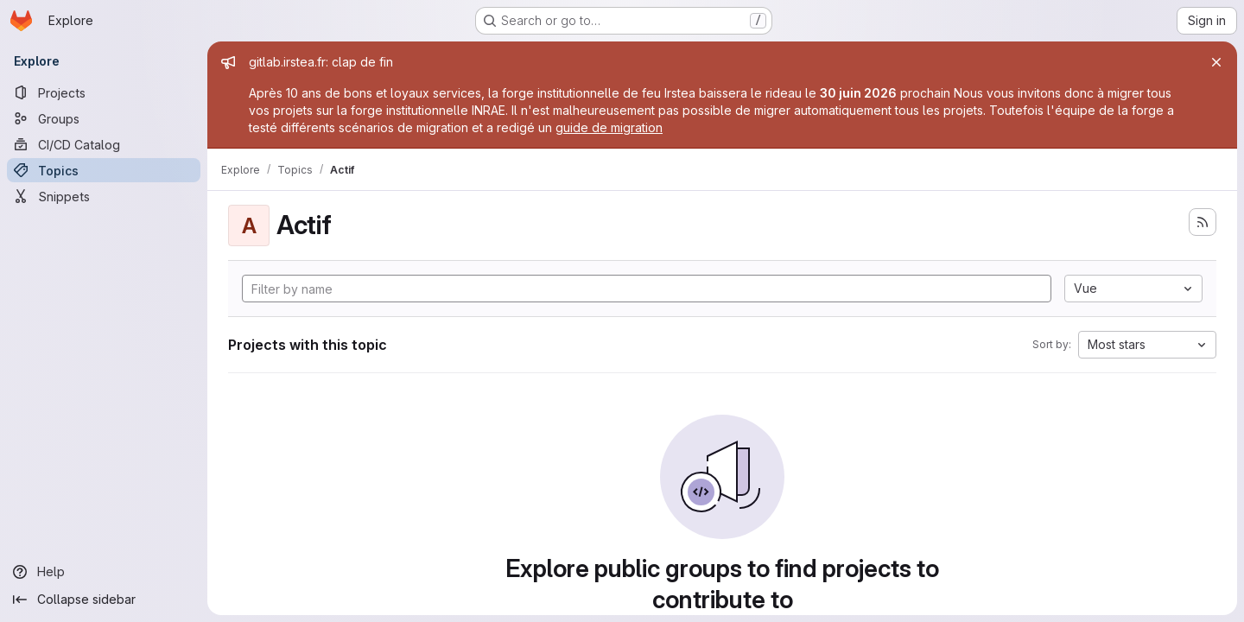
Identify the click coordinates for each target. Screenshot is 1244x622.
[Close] (1216, 62)
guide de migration (609, 127)
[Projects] (103, 92)
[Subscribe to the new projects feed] (1202, 222)
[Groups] (103, 118)
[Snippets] (103, 196)
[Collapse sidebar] (103, 599)
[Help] (103, 572)
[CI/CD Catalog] (103, 144)
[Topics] (103, 170)
